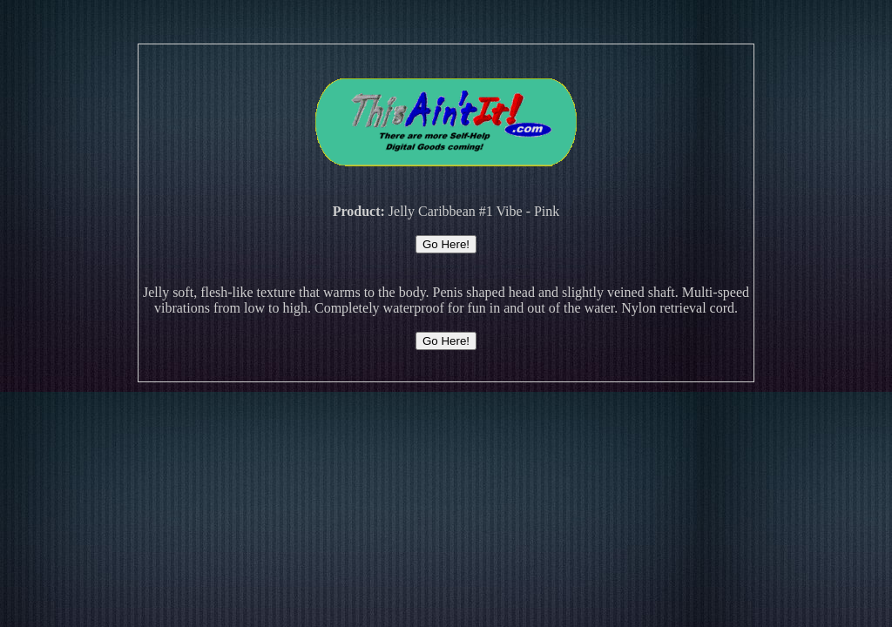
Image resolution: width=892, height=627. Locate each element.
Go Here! (446, 244)
